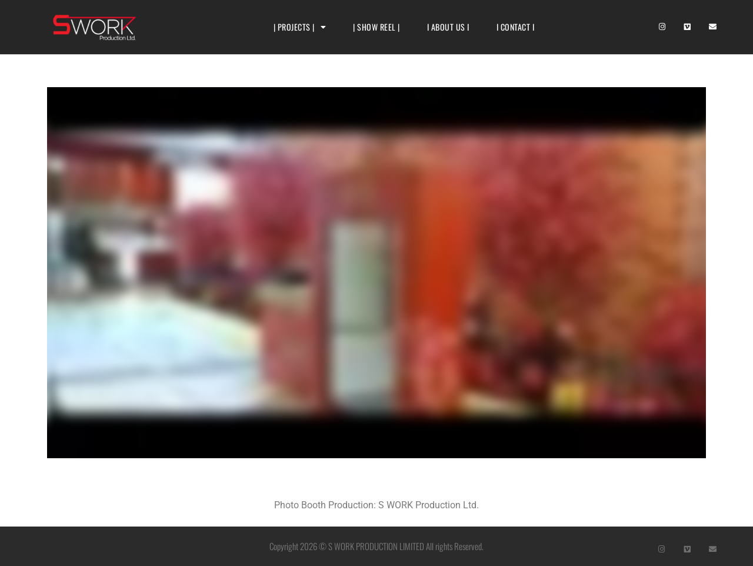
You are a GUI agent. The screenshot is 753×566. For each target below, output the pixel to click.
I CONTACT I (516, 27)
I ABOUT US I (448, 27)
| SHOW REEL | (376, 27)
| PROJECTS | (300, 27)
